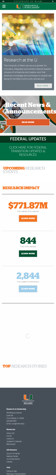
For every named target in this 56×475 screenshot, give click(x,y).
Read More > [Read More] (43, 86)
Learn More (28, 218)
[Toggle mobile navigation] (4, 6)
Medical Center (12, 456)
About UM (10, 433)
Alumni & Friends (13, 454)
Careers (10, 462)
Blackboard (11, 444)
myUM (9, 436)
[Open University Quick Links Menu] (52, 1)
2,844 (28, 276)
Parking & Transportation (16, 474)
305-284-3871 (12, 421)
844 (28, 241)
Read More (28, 122)
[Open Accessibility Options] (3, 1)
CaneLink (10, 439)
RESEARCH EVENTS (24, 170)
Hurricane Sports (13, 459)
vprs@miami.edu (17, 424)
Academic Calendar (14, 441)
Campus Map (12, 471)
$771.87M (28, 205)
